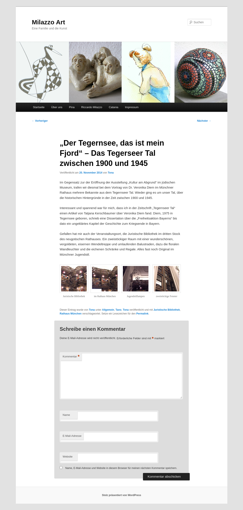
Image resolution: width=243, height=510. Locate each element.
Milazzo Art (48, 22)
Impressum (132, 107)
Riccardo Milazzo (91, 107)
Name (66, 414)
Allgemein (108, 309)
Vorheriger (40, 120)
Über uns (56, 107)
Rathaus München (70, 313)
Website (68, 456)
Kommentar (71, 357)
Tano (118, 309)
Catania (113, 107)
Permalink (142, 313)
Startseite (39, 107)
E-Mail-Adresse (72, 435)
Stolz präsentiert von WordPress (121, 495)
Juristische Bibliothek (167, 309)
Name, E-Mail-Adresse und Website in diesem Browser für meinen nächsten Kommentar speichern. (121, 468)
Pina (71, 107)
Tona (111, 172)
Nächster (204, 120)
